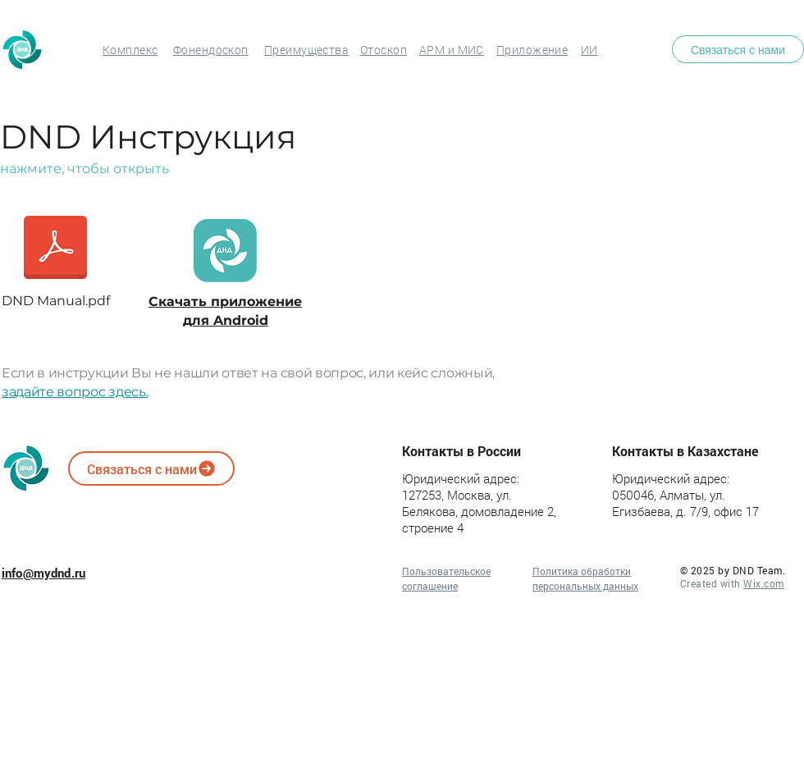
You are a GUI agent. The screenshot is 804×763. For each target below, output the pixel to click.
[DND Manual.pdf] (55, 258)
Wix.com (763, 583)
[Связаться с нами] (738, 49)
